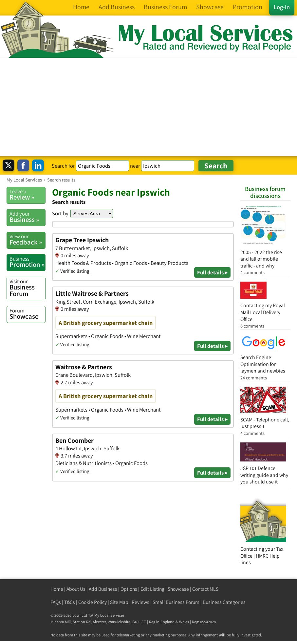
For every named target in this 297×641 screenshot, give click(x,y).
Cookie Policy (92, 602)
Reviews (140, 602)
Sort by (60, 213)
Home (56, 589)
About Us (75, 589)
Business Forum (27, 288)
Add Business (103, 589)
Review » (27, 195)
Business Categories (224, 602)
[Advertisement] (148, 107)
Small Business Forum (176, 602)
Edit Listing (152, 589)
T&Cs (69, 602)
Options (129, 589)
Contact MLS (205, 589)
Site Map (119, 602)
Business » (27, 217)
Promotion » (27, 262)
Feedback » (27, 239)
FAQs (55, 602)
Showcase (27, 314)
